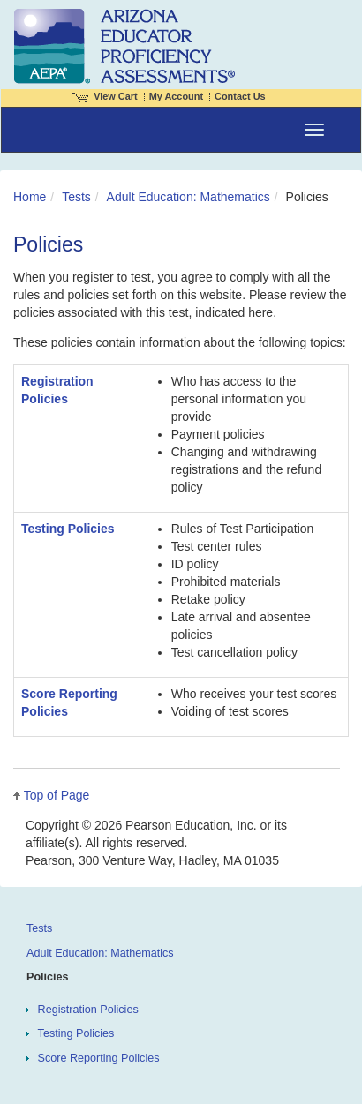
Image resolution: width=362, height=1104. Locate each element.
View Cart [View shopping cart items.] (105, 96)
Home (29, 197)
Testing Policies (68, 529)
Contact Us (240, 96)
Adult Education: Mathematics (188, 197)
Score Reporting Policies (99, 1058)
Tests (76, 197)
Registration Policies (88, 1009)
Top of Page (57, 795)
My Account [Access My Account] (176, 96)
